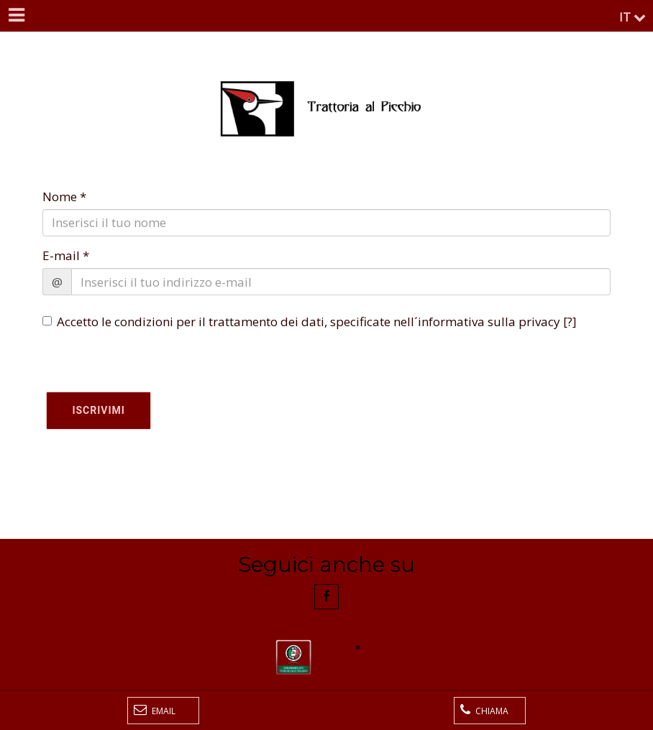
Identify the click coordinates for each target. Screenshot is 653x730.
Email (154, 710)
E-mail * (65, 255)
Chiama (484, 710)
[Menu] (16, 16)
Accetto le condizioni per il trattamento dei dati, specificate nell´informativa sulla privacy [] (309, 321)
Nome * (64, 196)
